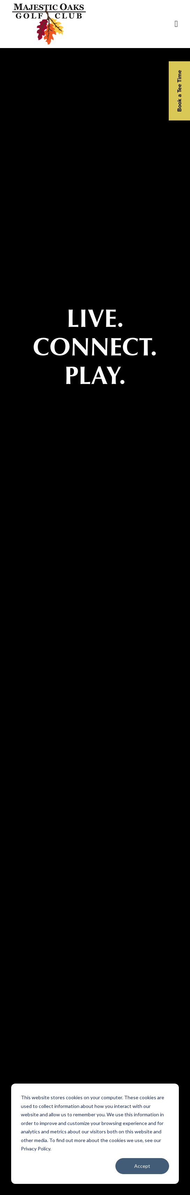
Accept (142, 1166)
